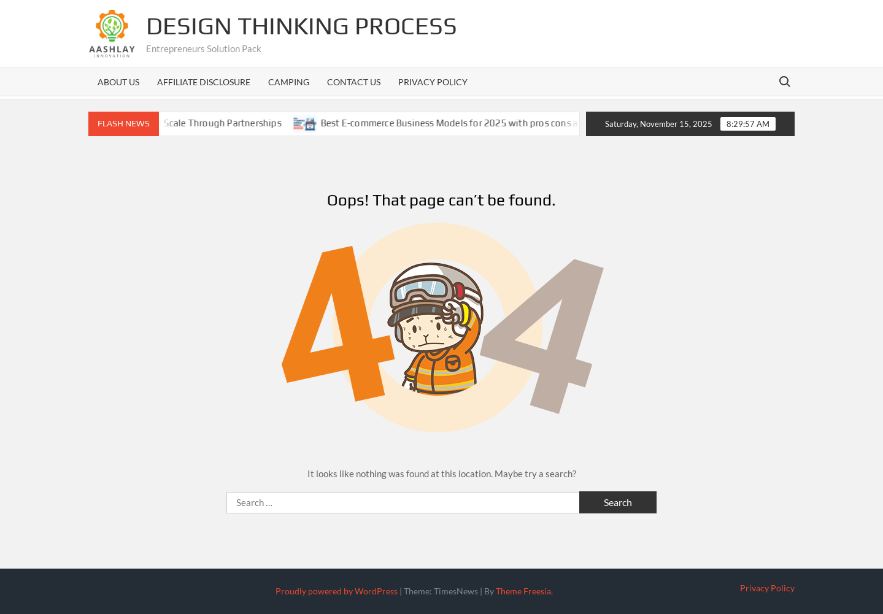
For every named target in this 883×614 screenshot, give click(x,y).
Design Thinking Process (301, 26)
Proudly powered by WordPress (337, 591)
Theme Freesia (523, 591)
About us (118, 82)
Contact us (353, 82)
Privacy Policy (433, 82)
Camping (288, 82)
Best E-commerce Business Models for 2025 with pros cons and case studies (491, 123)
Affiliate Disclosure (203, 82)
